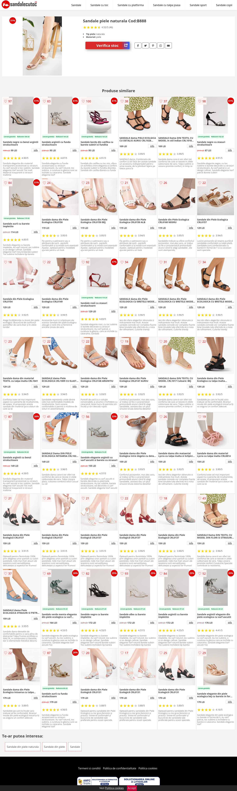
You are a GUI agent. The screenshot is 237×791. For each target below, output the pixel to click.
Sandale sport (198, 5)
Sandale (76, 5)
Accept (132, 788)
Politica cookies (148, 768)
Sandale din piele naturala (23, 747)
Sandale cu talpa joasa (166, 5)
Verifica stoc (113, 45)
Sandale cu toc (99, 5)
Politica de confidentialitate (119, 768)
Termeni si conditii (89, 768)
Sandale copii (224, 5)
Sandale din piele (54, 747)
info (36, 150)
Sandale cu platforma (131, 5)
